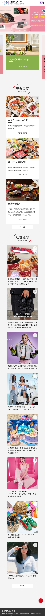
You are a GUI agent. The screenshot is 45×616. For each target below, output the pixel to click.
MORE (22, 227)
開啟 (41, 3)
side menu (41, 600)
